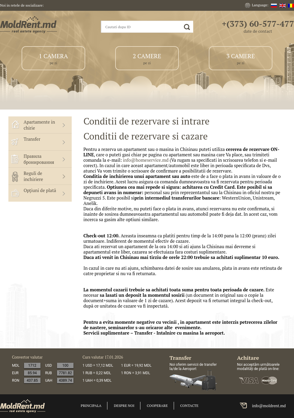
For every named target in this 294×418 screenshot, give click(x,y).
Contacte (189, 405)
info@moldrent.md (269, 405)
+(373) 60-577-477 (258, 23)
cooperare (157, 405)
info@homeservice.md (146, 160)
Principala (91, 405)
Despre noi (124, 405)
